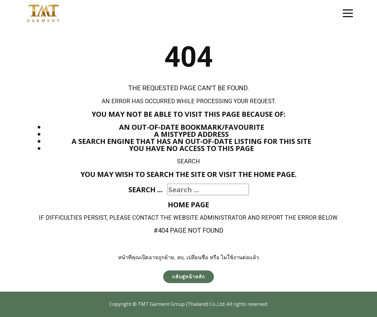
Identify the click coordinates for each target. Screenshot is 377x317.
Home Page (188, 204)
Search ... (145, 189)
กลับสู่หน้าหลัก (188, 276)
